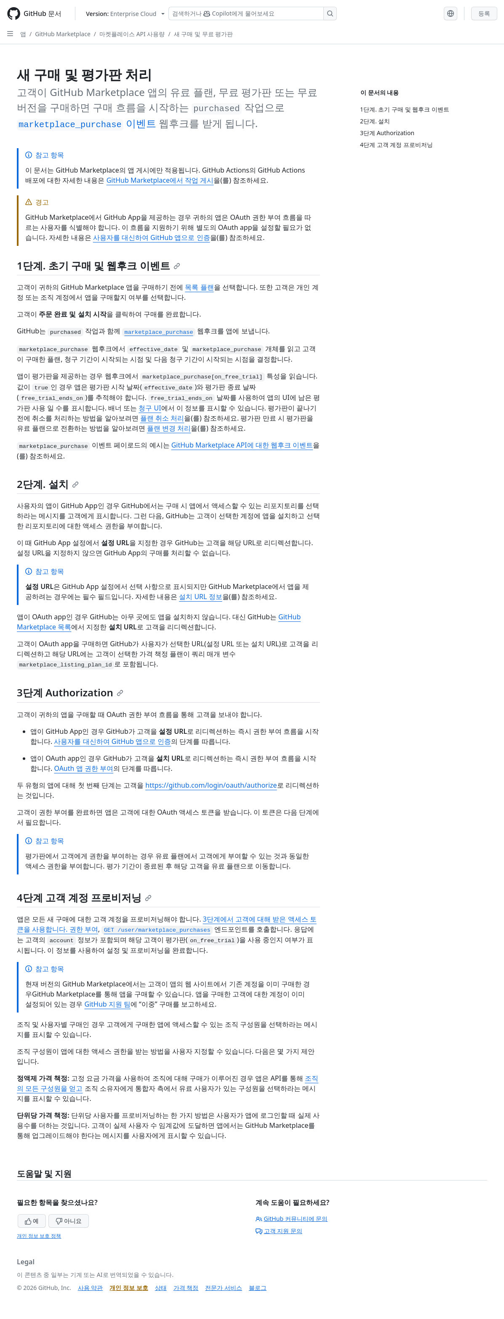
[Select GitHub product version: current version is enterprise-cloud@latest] (125, 13)
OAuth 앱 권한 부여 (83, 768)
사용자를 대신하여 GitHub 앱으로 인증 (151, 237)
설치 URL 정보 (200, 596)
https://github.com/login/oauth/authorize (211, 785)
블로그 (258, 1288)
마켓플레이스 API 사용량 (132, 34)
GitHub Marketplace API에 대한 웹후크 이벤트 (242, 445)
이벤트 (86, 123)
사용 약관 (90, 1288)
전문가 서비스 (223, 1288)
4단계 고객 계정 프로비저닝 (84, 897)
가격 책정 (186, 1288)
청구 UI (150, 408)
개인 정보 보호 (128, 1288)
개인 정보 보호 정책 (39, 1235)
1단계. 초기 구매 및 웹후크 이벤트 (98, 265)
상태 (161, 1288)
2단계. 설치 (48, 484)
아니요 (69, 1221)
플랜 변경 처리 (169, 428)
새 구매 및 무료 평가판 (203, 34)
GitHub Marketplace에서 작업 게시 (160, 180)
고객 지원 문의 (279, 1231)
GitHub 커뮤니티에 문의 (292, 1219)
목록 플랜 (199, 287)
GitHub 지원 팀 (107, 1004)
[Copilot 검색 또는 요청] (252, 13)
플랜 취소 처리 (162, 418)
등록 (484, 13)
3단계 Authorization (70, 692)
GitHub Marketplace (63, 34)
